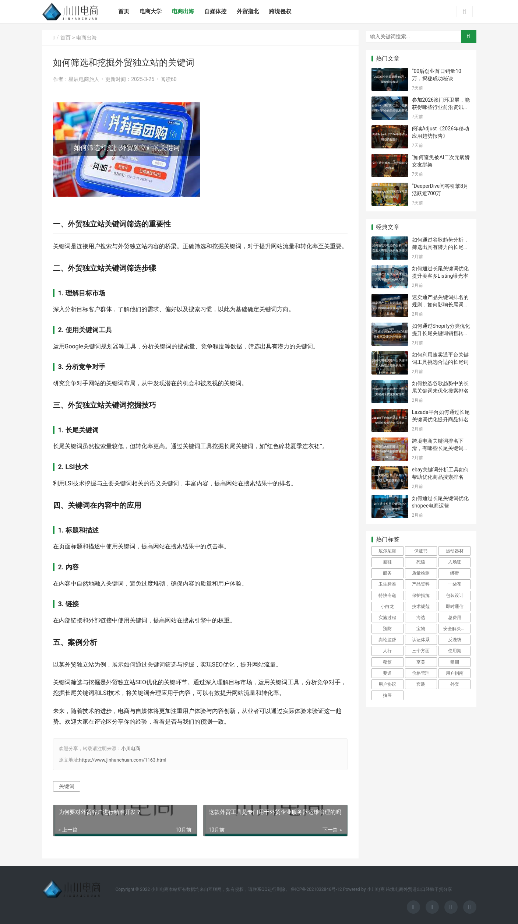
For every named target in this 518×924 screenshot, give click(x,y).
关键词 (66, 786)
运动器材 (455, 551)
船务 (387, 573)
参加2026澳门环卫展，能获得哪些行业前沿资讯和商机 (441, 107)
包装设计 (455, 595)
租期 (454, 662)
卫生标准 (387, 584)
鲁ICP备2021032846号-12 (316, 889)
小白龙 (387, 606)
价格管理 (421, 673)
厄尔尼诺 (387, 551)
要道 (387, 673)
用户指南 (455, 673)
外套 (454, 684)
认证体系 (421, 639)
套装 (420, 684)
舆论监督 (387, 639)
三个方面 (421, 650)
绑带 (454, 573)
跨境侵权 (280, 11)
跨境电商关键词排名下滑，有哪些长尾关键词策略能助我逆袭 (440, 448)
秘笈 (387, 662)
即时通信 (455, 606)
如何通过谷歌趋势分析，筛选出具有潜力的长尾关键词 (440, 247)
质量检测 (421, 573)
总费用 (454, 617)
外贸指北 (248, 11)
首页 (123, 11)
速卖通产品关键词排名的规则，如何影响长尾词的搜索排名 (440, 304)
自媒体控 (215, 11)
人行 (387, 650)
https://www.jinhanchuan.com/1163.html (122, 760)
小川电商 (130, 748)
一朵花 (454, 584)
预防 (387, 628)
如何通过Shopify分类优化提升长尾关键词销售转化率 (441, 333)
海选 (420, 617)
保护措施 (421, 595)
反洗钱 (454, 639)
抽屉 (387, 695)
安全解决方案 (456, 628)
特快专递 (387, 595)
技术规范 (421, 606)
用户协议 (387, 684)
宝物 (420, 628)
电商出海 (183, 11)
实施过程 (387, 617)
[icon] (413, 907)
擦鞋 (387, 562)
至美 (420, 662)
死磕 (420, 562)
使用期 (454, 650)
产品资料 (421, 584)
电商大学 (151, 11)
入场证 (454, 562)
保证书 (420, 551)
